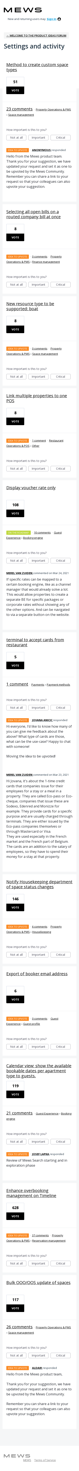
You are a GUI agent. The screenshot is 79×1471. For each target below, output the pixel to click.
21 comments (19, 1113)
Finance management (46, 262)
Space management (21, 115)
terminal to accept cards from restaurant (35, 642)
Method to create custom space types (37, 67)
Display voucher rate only (31, 487)
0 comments (39, 256)
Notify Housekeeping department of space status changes (39, 884)
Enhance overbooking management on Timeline (31, 1193)
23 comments (19, 109)
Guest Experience (47, 1113)
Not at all (18, 137)
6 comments (39, 926)
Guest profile (31, 1024)
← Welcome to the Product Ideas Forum (36, 35)
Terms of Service (45, 1460)
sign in (51, 19)
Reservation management (49, 1240)
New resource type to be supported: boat (30, 306)
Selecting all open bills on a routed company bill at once (33, 214)
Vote (15, 90)
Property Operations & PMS (53, 109)
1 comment (39, 440)
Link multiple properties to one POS (36, 398)
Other (35, 446)
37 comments (40, 1235)
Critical (63, 137)
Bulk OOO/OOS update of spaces (38, 1282)
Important (40, 137)
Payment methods (58, 684)
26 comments (19, 1327)
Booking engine (33, 538)
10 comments (42, 532)
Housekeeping (41, 932)
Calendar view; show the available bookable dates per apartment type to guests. (38, 1071)
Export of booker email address (37, 974)
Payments (37, 684)
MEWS (27, 1460)
